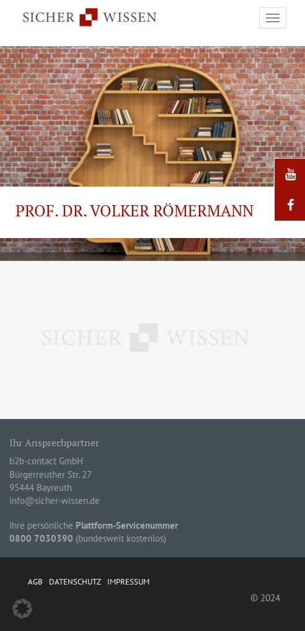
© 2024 (265, 598)
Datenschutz (75, 581)
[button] (22, 608)
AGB (35, 581)
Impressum (128, 581)
